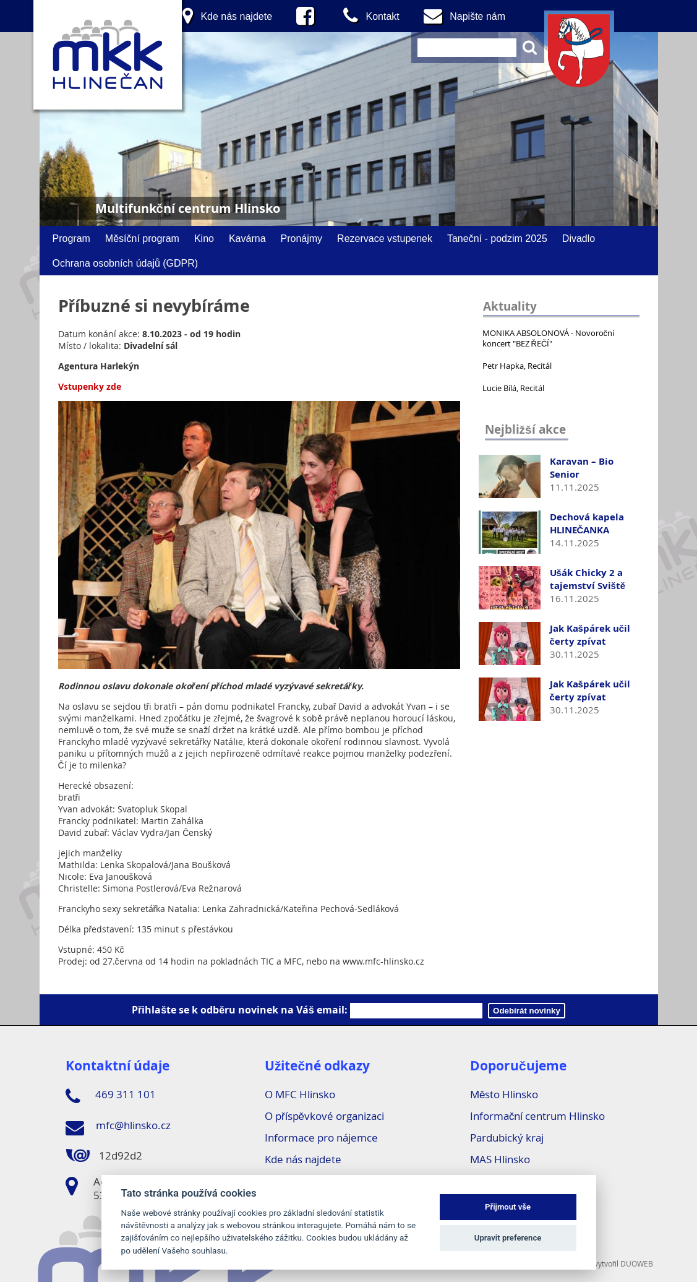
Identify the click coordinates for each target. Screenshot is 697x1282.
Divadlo (578, 238)
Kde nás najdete (303, 1159)
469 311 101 (111, 1096)
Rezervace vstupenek (384, 238)
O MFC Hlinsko (300, 1094)
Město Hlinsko (504, 1094)
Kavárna (247, 238)
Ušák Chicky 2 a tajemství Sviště (588, 579)
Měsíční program (142, 238)
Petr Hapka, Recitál (517, 365)
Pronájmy (302, 238)
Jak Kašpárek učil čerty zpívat (590, 635)
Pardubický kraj (507, 1137)
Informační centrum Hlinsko (537, 1116)
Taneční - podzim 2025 (497, 238)
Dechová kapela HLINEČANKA (587, 523)
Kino (204, 238)
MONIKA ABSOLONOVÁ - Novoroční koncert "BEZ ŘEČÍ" (548, 338)
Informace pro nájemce (321, 1137)
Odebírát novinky (526, 1010)
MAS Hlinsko (500, 1159)
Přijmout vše (508, 1206)
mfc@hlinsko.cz (118, 1127)
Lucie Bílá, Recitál (513, 388)
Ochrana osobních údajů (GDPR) (126, 263)
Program (71, 238)
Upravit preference (508, 1237)
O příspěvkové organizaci (324, 1116)
